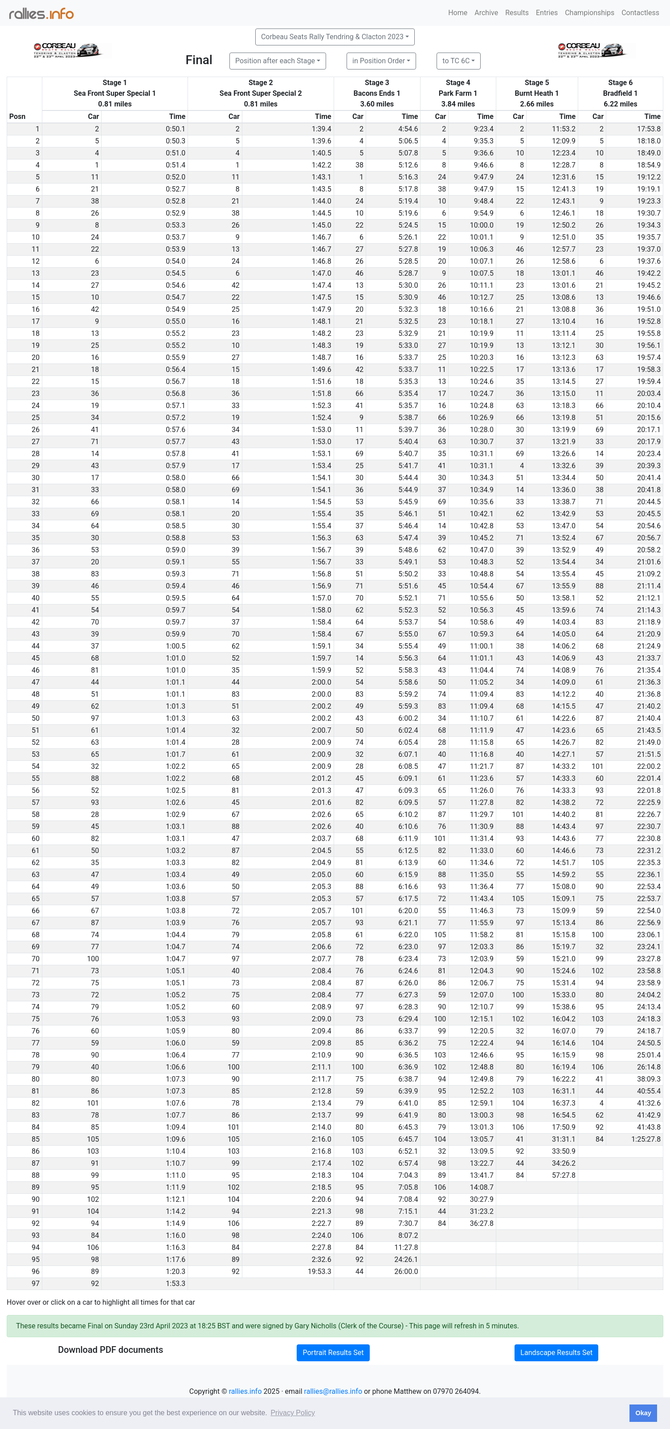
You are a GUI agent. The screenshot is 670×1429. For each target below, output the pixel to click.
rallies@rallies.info (333, 1391)
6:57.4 (408, 1163)
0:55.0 (175, 321)
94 (600, 983)
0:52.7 (175, 189)
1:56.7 (321, 550)
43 (236, 441)
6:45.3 (408, 1127)
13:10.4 (564, 321)
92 (600, 1127)
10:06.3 (482, 249)
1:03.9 (175, 923)
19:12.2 (649, 177)
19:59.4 (649, 381)
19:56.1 (649, 345)
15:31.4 (564, 983)
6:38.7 (408, 1079)
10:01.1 (482, 237)
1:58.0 (321, 610)
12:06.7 (482, 983)
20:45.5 (649, 514)
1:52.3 (321, 405)
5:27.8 (408, 249)
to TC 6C (456, 61)
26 (95, 213)
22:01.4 (649, 778)
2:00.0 (321, 682)
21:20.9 (649, 634)
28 (236, 742)
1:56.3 (321, 538)
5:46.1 (408, 514)
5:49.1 (408, 562)
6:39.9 (408, 1091)
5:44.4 (408, 478)
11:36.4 (482, 886)
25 (520, 297)
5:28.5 (408, 261)
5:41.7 (408, 465)
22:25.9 (649, 802)
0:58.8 (175, 538)
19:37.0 (649, 249)
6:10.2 (408, 814)
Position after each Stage (275, 61)
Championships (589, 12)
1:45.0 (321, 225)
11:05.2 (482, 682)
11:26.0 (482, 790)
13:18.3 (564, 405)
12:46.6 (482, 1055)
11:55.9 (482, 923)
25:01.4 (649, 1055)
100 (598, 935)
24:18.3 (649, 1019)
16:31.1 (564, 1091)
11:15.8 (482, 742)
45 (600, 574)
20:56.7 (649, 538)
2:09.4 (321, 1031)
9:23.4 (484, 129)
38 (359, 165)
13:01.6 (564, 285)
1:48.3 (321, 345)
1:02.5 (175, 790)
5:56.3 (408, 658)
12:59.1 (482, 1103)
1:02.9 (175, 814)
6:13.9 (408, 862)
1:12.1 (175, 1199)
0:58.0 (175, 478)
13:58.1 (564, 598)
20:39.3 (649, 465)
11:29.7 (482, 814)
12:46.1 (564, 213)
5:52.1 (408, 598)
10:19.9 (482, 333)
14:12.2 (564, 694)
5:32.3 (408, 309)
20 (442, 261)
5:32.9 (408, 333)
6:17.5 (408, 898)
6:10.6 (408, 826)
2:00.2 (321, 706)
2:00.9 (321, 742)
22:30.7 (649, 826)
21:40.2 (649, 706)
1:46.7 (321, 237)
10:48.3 (482, 562)
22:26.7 (649, 814)
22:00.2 (649, 766)
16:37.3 (564, 1103)
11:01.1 (482, 658)
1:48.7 (321, 357)
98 (600, 1055)
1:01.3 (175, 706)
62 (520, 514)
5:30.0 (408, 285)
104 (598, 1043)
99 (600, 959)
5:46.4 (408, 526)
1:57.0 (321, 598)
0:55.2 (175, 333)
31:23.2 (482, 1211)
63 (600, 357)
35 (600, 237)
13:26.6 (564, 453)
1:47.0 (321, 273)
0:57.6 (175, 429)
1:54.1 (321, 478)
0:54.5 (175, 273)
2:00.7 (321, 730)
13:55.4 (564, 574)
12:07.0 (482, 995)
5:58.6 (408, 682)
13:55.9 (564, 586)
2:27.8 (321, 1247)
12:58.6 (564, 261)
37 (520, 441)
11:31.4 (482, 838)
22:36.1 (649, 874)
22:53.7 (649, 898)
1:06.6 (175, 1067)
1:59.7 (321, 658)
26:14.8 (649, 1067)
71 (95, 441)
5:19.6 (408, 213)
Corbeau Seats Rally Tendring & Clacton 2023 (332, 37)
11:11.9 (482, 730)
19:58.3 (649, 369)
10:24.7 (482, 393)
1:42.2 (321, 165)
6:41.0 (408, 1103)
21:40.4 (649, 718)
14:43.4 (564, 826)
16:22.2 (564, 1079)
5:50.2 (408, 574)
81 (95, 670)
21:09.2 (649, 574)
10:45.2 (482, 538)
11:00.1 (482, 646)
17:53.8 (649, 129)
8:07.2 (408, 1235)
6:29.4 (408, 1019)
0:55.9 (175, 357)
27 (359, 249)
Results (517, 12)
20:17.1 (649, 429)
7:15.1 (408, 1211)
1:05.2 (175, 995)
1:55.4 (321, 514)
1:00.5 (175, 646)
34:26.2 (564, 1163)
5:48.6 (408, 550)
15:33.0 (564, 995)
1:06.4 (175, 1055)
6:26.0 (408, 983)
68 (600, 646)
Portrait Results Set (333, 1352)
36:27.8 (482, 1223)
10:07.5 (482, 273)
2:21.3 (321, 1211)
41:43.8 (649, 1127)
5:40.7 (408, 453)
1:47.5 (321, 297)
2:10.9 (321, 1055)
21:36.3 (649, 682)
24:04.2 (649, 995)
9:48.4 (484, 201)
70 (359, 598)
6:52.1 (408, 1151)
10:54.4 (482, 586)
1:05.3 (175, 1019)
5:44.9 (408, 490)
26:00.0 (406, 1271)
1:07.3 (175, 1079)
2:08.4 (321, 971)
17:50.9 (564, 1127)
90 (600, 886)
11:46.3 (482, 910)
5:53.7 (408, 622)
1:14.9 (175, 1223)
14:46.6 (564, 850)
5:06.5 (408, 141)
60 (600, 778)
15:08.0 (564, 886)
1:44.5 (321, 213)
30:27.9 (482, 1199)
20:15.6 (649, 417)
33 (236, 405)
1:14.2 (175, 1211)
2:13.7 (321, 1115)
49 (600, 550)
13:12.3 (564, 357)
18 (600, 213)
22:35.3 (649, 862)
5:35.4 (408, 393)
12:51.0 (564, 237)
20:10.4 (649, 405)
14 (95, 453)
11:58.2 (482, 935)
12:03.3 (482, 947)
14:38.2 (564, 802)
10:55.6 (482, 598)
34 (95, 417)
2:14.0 (321, 1127)
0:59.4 (175, 586)
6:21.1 (408, 923)
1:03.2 (175, 850)
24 (442, 177)
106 (598, 1067)
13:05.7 (482, 1139)
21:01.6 (649, 562)
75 (600, 898)
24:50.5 (649, 1043)
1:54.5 (321, 502)
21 (95, 189)
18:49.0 (649, 153)
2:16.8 (321, 1151)
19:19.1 (649, 189)
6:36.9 (408, 1067)
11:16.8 (482, 754)
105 (598, 862)
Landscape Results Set (556, 1352)
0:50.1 (175, 129)
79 (236, 935)
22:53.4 (649, 886)
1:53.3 (175, 1283)
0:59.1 (175, 562)
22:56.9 (649, 923)
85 (359, 1043)
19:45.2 (649, 285)
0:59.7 (175, 610)
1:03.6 (175, 886)
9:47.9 (484, 177)
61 (600, 682)
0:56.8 (175, 393)
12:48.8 (482, 1067)
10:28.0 (482, 429)
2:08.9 (321, 1007)
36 (600, 309)
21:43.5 (649, 730)
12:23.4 (564, 153)
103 (598, 1019)
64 (95, 526)
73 (600, 850)
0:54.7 (175, 297)
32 (236, 730)
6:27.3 (408, 995)
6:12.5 (408, 850)
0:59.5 (175, 598)
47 (600, 706)
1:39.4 (321, 129)
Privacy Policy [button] (292, 1413)
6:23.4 (408, 959)
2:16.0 (321, 1139)
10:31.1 (482, 453)
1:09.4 (175, 1127)
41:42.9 (649, 1115)
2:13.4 (321, 1103)
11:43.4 (482, 898)
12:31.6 (564, 177)
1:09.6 (175, 1139)
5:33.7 (408, 357)
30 (600, 345)
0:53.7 (175, 237)
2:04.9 (321, 862)
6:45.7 (408, 1139)
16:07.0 (564, 1031)
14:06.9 (564, 658)
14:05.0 (564, 634)
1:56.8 (321, 574)
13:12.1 (564, 345)
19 (600, 189)
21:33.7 (649, 658)
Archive (486, 12)
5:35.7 (408, 405)
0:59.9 (175, 634)
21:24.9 (649, 646)
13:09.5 (482, 1151)
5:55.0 (408, 634)
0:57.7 (175, 441)
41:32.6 (649, 1103)
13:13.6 (564, 369)
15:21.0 (564, 959)
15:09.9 (564, 910)
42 (236, 285)
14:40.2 (564, 814)
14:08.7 (482, 1187)
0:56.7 (175, 381)
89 (442, 1175)
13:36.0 (564, 490)
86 (600, 923)
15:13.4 (564, 923)
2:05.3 (321, 886)
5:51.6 (408, 586)
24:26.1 (406, 1259)
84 (600, 1139)
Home (457, 12)
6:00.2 (408, 718)
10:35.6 (482, 502)
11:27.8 (482, 802)
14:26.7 (564, 742)
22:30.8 (649, 838)
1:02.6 (175, 802)
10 (520, 153)
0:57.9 (175, 465)
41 (359, 405)
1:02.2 (175, 766)
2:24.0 (321, 1235)
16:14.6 (564, 1043)
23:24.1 (649, 947)
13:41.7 (482, 1175)
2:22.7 (321, 1223)
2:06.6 (321, 947)
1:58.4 (321, 622)
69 (600, 429)
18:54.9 (649, 165)
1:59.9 (321, 670)
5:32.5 (408, 321)
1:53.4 (321, 465)
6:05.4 (408, 742)
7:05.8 (408, 1187)
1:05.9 (175, 1031)
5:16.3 (408, 177)
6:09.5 (408, 802)
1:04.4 (175, 935)
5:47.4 (408, 538)
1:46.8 (321, 261)
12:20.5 (482, 1031)
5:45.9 (408, 502)
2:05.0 (321, 874)
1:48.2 (321, 333)
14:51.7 (564, 862)
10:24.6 (482, 381)
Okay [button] (643, 1413)
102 (598, 971)
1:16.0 (175, 1235)
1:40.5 (321, 153)
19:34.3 (649, 225)
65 (600, 730)
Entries (547, 12)
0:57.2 (175, 417)
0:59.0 (175, 550)
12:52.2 (482, 1091)
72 (600, 802)
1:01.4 (175, 730)
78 (359, 959)
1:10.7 (175, 1163)
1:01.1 (175, 682)
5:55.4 (408, 646)
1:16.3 (175, 1247)
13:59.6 (564, 610)
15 (600, 177)
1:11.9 (175, 1187)
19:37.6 (649, 261)
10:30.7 (482, 441)
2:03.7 (321, 838)
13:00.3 (482, 1115)
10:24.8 (482, 405)
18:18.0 (649, 141)
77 (600, 838)
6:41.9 (408, 1115)
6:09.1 (408, 778)
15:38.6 (564, 1007)
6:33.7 (408, 1031)
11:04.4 (482, 670)
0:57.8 (175, 453)
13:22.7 (482, 1163)
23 (600, 249)
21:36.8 (649, 694)
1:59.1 (321, 646)
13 (236, 249)
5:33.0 (408, 345)
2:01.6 (321, 802)
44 (95, 682)
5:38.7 (408, 417)
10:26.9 (482, 417)
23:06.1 (649, 935)
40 (600, 694)
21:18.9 (649, 622)
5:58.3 (408, 670)
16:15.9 (564, 1055)
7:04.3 (408, 1175)
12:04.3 (482, 971)
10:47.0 (482, 550)
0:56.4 (175, 369)
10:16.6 (482, 309)
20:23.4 (649, 453)
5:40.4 (408, 441)
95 (600, 1007)
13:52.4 (564, 538)
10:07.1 (482, 261)
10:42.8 (482, 526)
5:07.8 (408, 153)
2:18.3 (321, 1175)
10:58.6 (482, 622)
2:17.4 (321, 1163)
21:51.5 (649, 754)
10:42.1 (482, 514)
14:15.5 (564, 706)
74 (600, 610)
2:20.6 (321, 1199)
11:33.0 (482, 850)
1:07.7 (175, 1115)
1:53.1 (321, 453)
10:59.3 (482, 634)
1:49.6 (321, 369)
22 (520, 201)
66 (359, 393)
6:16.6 (408, 886)
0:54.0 (175, 261)
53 (359, 502)
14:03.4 (564, 622)
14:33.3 (564, 778)
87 (600, 718)
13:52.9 (564, 550)
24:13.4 (649, 1007)
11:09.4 (482, 694)
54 (600, 526)
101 (598, 766)
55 (236, 562)
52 (520, 562)
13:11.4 (564, 333)
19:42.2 (649, 273)
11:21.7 (482, 766)
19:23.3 (649, 201)
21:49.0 (649, 742)
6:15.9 (408, 874)
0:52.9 (175, 213)
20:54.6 (649, 526)
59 (600, 910)
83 (95, 574)
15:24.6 (564, 971)
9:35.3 (484, 141)
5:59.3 (408, 706)
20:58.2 (649, 550)
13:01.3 (482, 1127)
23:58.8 (649, 971)
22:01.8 (649, 790)
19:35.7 (649, 237)
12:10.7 (482, 1007)
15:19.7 (564, 947)
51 (600, 417)
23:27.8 (649, 959)
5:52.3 (408, 610)
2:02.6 (321, 814)
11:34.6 (482, 862)
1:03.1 (175, 826)
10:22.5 (482, 369)
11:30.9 (482, 826)
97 (95, 718)
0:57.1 (175, 405)
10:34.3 (482, 478)
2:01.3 (321, 790)
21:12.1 (649, 598)
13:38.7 (564, 502)
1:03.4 (175, 874)
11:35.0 (482, 874)
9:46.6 (484, 165)
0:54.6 (175, 285)
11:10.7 (482, 718)
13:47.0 (564, 526)
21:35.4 (649, 670)
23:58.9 (649, 983)
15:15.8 (564, 935)
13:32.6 (564, 465)
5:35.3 (408, 381)
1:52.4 (321, 417)
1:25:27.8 (646, 1139)
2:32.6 (321, 1259)
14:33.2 (564, 766)
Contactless (640, 12)
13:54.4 (564, 562)
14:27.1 (564, 754)
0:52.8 (175, 201)
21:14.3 (649, 610)
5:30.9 (408, 297)
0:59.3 (175, 574)
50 (600, 478)
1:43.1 (321, 177)
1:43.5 (321, 189)
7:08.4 (408, 1199)
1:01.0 (175, 658)
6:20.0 (408, 910)
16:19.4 (564, 1067)
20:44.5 (649, 502)
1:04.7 (175, 947)
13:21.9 (564, 441)
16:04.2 (564, 1019)
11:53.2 (564, 129)
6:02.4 (408, 730)
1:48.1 (321, 321)
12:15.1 (482, 1019)
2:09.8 (321, 1043)
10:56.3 (482, 610)
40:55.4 (649, 1091)
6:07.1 (408, 754)
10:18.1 (482, 321)
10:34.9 (482, 490)
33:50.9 (564, 1151)
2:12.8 (321, 1091)
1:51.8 (321, 393)
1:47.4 (321, 285)
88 (600, 586)
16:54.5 (564, 1115)
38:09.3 (649, 1079)
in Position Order (378, 61)
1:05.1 (175, 971)
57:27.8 (564, 1175)
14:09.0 (564, 682)
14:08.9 (564, 670)
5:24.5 (408, 225)
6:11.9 (408, 838)
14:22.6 (564, 718)
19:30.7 (649, 213)
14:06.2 (564, 646)
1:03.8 (175, 898)
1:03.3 (175, 862)
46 (520, 249)
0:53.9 (175, 249)
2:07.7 (321, 959)
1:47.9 (321, 309)
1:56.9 (321, 586)
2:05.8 (321, 935)
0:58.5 (175, 526)
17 (520, 369)
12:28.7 (564, 165)
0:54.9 (175, 309)
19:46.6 (649, 297)
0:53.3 (175, 225)
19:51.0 (649, 309)
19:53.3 (319, 1271)
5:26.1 (408, 237)
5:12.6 (408, 165)
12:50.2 (564, 225)
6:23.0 (408, 947)
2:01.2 (321, 778)
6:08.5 (408, 766)
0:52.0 (175, 177)
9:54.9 (484, 213)
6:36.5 (408, 1055)
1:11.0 (175, 1175)
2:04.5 (321, 850)
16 (236, 321)
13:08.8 (564, 309)
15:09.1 (564, 898)
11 (95, 177)
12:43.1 (564, 201)
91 (95, 1163)
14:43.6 (564, 838)
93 (600, 790)
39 (600, 465)
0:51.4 (175, 165)
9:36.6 (484, 153)
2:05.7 (321, 910)
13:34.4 (564, 478)
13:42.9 (564, 514)
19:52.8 (649, 321)
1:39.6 (321, 141)
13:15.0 (564, 393)
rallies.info (245, 1391)
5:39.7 (408, 429)
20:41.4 (649, 478)
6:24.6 (408, 971)
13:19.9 (564, 429)
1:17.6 (175, 1259)
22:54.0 (649, 910)
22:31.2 (649, 850)
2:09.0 (321, 1019)
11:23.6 (482, 778)
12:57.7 (564, 249)
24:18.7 (649, 1031)
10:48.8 (482, 574)
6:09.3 (408, 790)
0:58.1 (175, 502)
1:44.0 (321, 201)
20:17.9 (649, 441)
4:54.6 (408, 129)
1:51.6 (321, 381)
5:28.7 (408, 273)
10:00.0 (482, 225)
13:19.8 (564, 417)
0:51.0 (175, 153)
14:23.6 (564, 730)
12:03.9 (482, 959)
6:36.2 (408, 1043)
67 (600, 538)
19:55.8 (649, 333)
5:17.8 (408, 189)
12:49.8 (482, 1079)
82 (600, 742)
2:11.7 (321, 1079)
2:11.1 (321, 1067)
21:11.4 (649, 586)
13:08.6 (564, 297)
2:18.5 (321, 1187)
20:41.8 (649, 490)
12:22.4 (482, 1043)
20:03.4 (649, 393)
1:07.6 (175, 1103)
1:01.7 (175, 754)
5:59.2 (408, 694)
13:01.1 (564, 273)
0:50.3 (175, 141)
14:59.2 (564, 874)
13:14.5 (564, 381)
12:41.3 (564, 189)
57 (600, 754)
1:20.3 (175, 1271)
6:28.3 (408, 1007)
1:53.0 (321, 429)
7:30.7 (408, 1223)
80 (600, 995)
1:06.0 (175, 1043)
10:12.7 (482, 297)
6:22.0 (408, 935)
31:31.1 (564, 1139)
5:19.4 (408, 201)
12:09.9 (564, 141)
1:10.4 (175, 1151)
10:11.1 (482, 285)
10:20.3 (482, 357)
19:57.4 (649, 357)
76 (600, 670)
